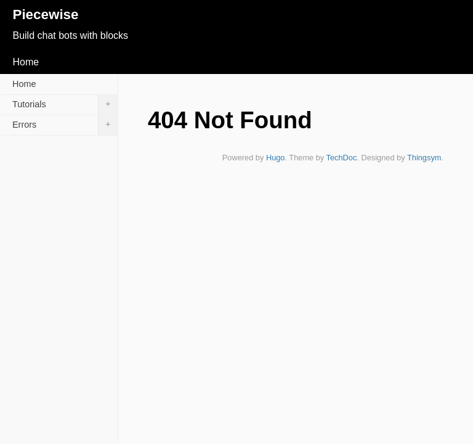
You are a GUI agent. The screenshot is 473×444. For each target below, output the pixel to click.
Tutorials (65, 105)
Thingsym (424, 157)
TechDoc (341, 157)
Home (25, 62)
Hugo (275, 157)
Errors (65, 125)
